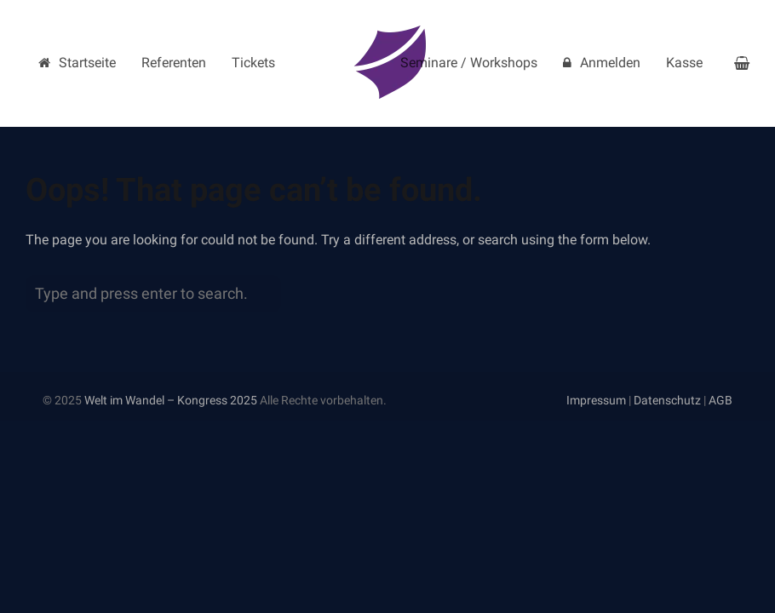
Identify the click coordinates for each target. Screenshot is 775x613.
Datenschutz (667, 400)
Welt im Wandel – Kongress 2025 (170, 400)
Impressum (596, 400)
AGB (720, 400)
